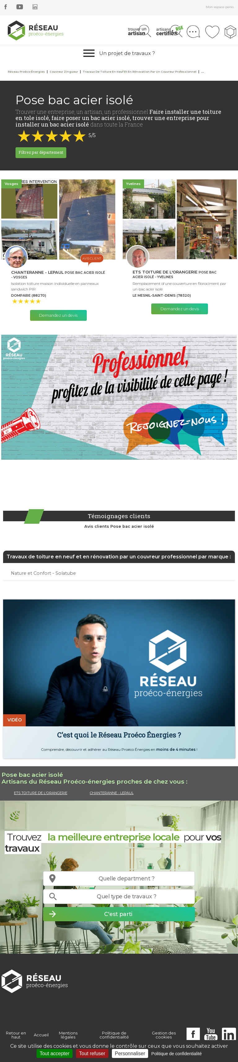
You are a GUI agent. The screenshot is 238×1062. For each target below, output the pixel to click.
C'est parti (118, 914)
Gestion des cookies (164, 1034)
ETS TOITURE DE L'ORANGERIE (40, 793)
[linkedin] (35, 7)
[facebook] (5, 7)
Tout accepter (54, 1053)
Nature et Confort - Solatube (43, 573)
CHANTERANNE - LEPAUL (112, 793)
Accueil (41, 1034)
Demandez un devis (58, 315)
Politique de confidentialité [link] (176, 1053)
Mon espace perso (220, 7)
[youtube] (19, 7)
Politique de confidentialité (114, 1034)
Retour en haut (16, 1034)
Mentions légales (68, 1034)
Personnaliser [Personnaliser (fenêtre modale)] (130, 1053)
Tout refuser (92, 1053)
